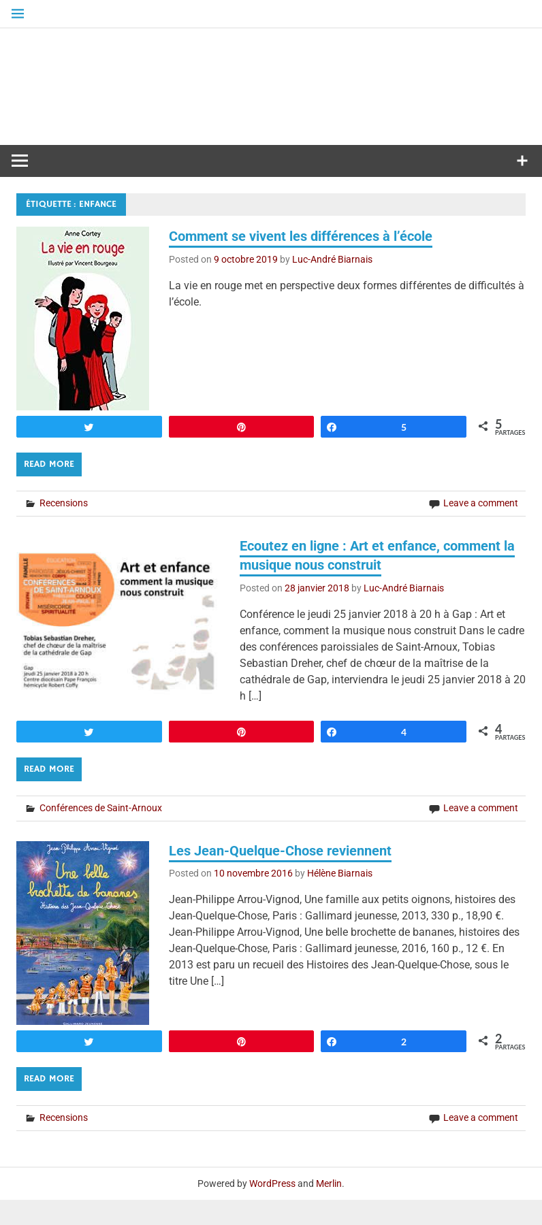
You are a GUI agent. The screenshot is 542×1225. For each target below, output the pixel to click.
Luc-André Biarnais (332, 284)
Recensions (63, 528)
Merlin (329, 1208)
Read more (49, 489)
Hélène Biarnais (339, 899)
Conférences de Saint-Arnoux (100, 833)
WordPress (272, 1208)
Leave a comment (480, 528)
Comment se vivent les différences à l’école (300, 261)
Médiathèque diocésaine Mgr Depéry (271, 92)
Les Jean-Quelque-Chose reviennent (280, 876)
